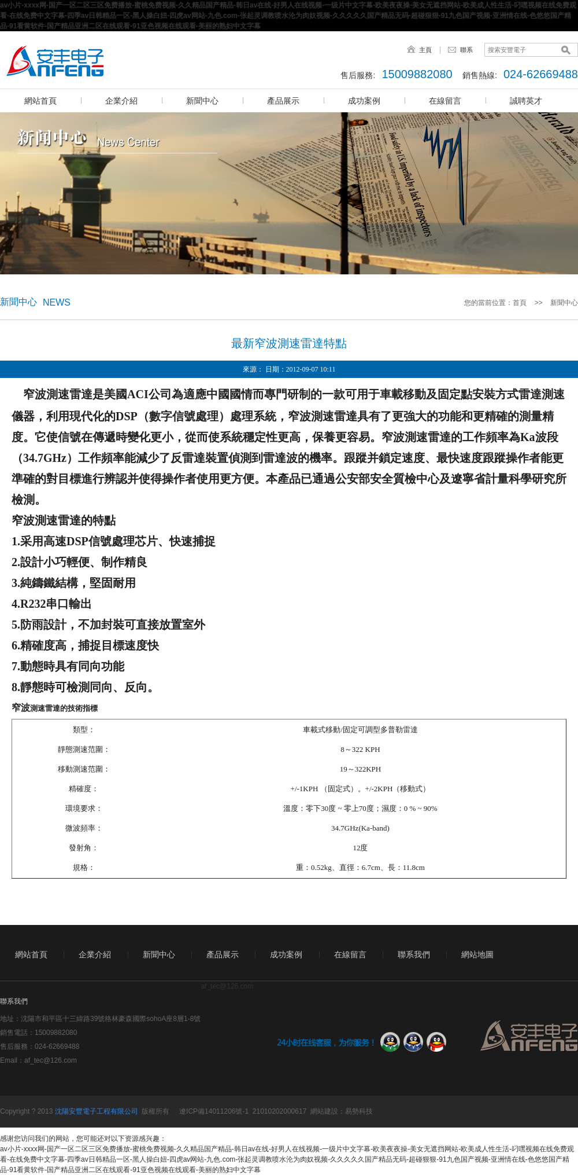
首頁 (520, 303)
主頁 (425, 49)
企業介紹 (121, 100)
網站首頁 (40, 100)
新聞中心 (202, 100)
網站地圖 (477, 954)
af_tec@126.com (50, 1060)
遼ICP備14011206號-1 (214, 1111)
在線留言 (445, 100)
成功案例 (364, 100)
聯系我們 (414, 954)
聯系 (466, 49)
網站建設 (324, 1111)
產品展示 (283, 100)
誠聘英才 (526, 100)
